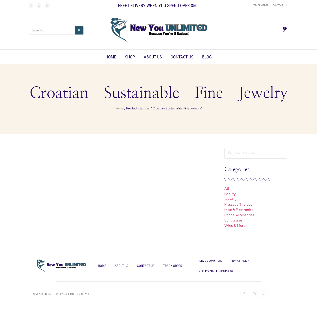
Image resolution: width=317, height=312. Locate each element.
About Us (153, 57)
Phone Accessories (239, 215)
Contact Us (182, 57)
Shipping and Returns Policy (216, 270)
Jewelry (230, 199)
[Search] (79, 30)
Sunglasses (233, 220)
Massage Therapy (238, 204)
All (226, 188)
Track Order (172, 266)
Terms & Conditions (210, 260)
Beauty (230, 194)
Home (110, 57)
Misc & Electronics (238, 209)
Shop (130, 57)
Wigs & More (234, 225)
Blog (207, 57)
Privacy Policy (240, 260)
